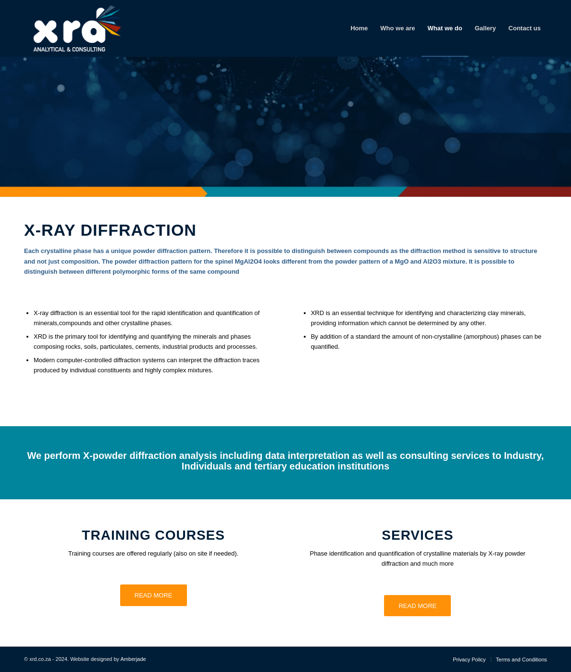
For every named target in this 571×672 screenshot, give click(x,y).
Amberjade (133, 659)
